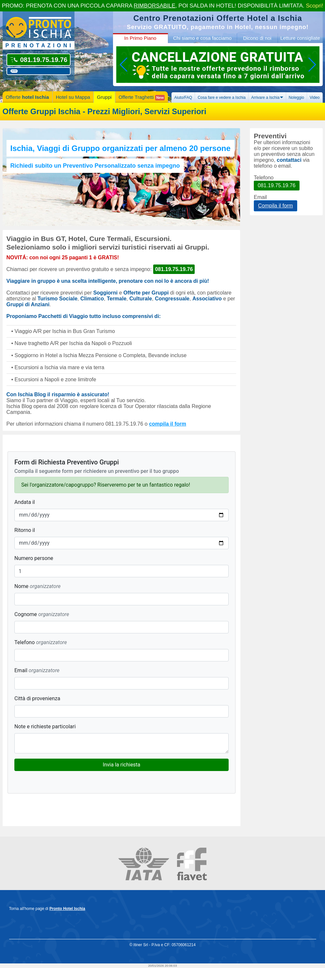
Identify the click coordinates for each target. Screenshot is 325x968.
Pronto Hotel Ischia (67, 908)
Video (314, 97)
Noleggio (296, 97)
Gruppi (104, 97)
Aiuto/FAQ (183, 97)
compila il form (167, 424)
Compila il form (275, 205)
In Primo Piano (140, 38)
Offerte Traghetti (142, 97)
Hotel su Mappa (73, 97)
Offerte (27, 97)
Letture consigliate (300, 38)
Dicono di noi (257, 38)
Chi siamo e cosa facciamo (202, 38)
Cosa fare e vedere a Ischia (222, 97)
